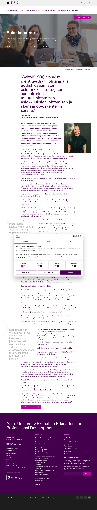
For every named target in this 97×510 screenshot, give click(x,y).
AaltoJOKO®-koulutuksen (29, 290)
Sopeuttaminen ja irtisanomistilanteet (46, 442)
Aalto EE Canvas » (70, 452)
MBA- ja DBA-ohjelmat (42, 478)
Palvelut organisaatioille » (44, 438)
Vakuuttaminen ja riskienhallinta (44, 470)
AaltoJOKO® (52, 370)
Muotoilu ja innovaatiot (42, 454)
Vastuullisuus (39, 472)
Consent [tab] (25, 241)
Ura (7, 462)
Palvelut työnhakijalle (41, 474)
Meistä (8, 455)
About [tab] (71, 241)
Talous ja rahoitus (40, 462)
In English (84, 3)
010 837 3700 (13, 448)
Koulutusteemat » (41, 448)
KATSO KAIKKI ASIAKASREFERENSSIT (77, 70)
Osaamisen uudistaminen (42, 444)
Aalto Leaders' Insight (64, 10)
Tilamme (9, 458)
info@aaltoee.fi (10, 450)
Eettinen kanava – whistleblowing (16, 468)
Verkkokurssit (39, 480)
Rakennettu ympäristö (41, 458)
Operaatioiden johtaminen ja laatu (45, 456)
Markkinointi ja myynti (41, 452)
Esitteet (37, 485)
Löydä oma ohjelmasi (82, 17)
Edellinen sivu (11, 70)
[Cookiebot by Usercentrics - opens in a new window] (74, 236)
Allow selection (48, 272)
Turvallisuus (38, 468)
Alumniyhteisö (68, 446)
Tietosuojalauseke (53, 498)
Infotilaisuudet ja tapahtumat (14, 464)
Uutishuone (9, 460)
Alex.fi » (66, 454)
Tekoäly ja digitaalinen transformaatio (46, 466)
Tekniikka (38, 464)
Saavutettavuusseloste (13, 472)
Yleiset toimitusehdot (12, 466)
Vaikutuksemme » (70, 438)
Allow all (70, 272)
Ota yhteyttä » (11, 454)
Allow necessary (26, 272)
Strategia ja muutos (41, 460)
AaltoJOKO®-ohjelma (31, 407)
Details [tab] (48, 241)
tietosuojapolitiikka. (69, 470)
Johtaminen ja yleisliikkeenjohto (44, 450)
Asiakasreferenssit (69, 440)
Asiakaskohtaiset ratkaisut (43, 440)
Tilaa (86, 474)
